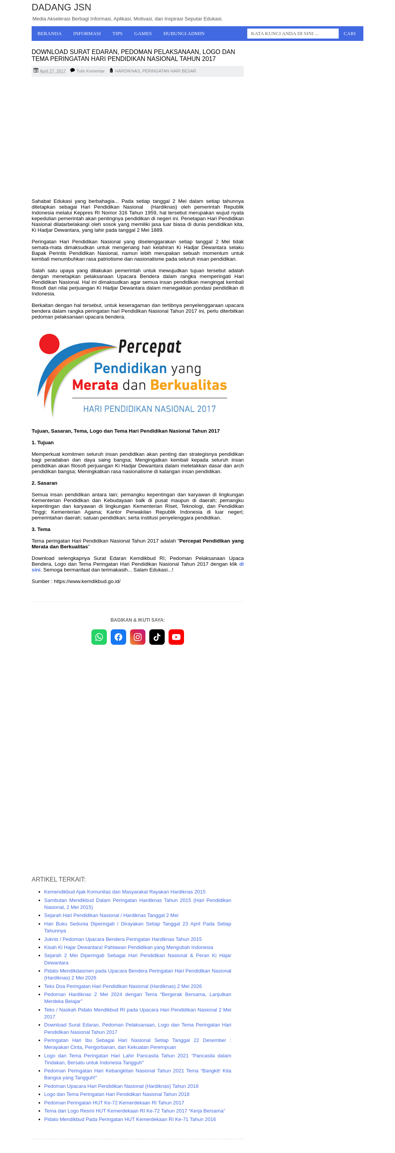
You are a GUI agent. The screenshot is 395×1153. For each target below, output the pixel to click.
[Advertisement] (138, 138)
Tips (117, 33)
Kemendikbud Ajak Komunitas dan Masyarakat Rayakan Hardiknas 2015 (125, 892)
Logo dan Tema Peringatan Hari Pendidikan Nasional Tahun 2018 (117, 1094)
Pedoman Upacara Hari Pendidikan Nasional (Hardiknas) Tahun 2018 (121, 1086)
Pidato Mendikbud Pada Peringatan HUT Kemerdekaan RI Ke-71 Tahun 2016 (130, 1119)
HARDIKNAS (127, 71)
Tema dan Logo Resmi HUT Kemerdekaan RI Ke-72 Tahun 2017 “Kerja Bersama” (134, 1111)
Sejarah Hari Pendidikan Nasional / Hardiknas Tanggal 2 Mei (111, 915)
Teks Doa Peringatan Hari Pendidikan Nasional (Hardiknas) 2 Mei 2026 (123, 986)
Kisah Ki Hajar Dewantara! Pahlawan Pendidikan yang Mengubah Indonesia (128, 947)
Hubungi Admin (184, 33)
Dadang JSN (61, 7)
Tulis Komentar (90, 71)
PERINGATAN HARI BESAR (169, 71)
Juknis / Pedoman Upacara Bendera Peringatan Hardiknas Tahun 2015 (123, 939)
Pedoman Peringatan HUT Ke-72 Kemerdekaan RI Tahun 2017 (114, 1103)
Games (143, 33)
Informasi (87, 33)
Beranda (49, 33)
